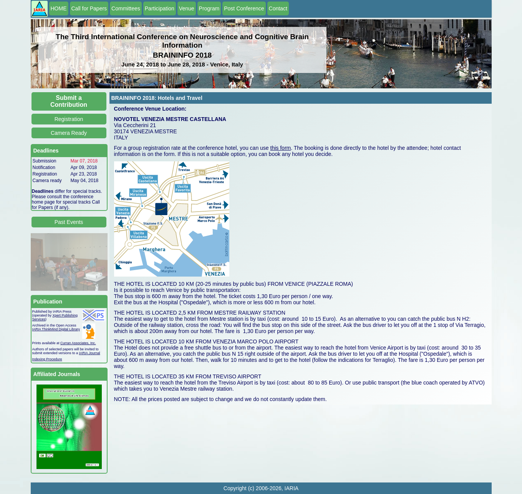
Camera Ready (69, 133)
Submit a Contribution (68, 101)
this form (280, 148)
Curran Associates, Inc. (78, 343)
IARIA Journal (89, 353)
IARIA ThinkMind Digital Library (56, 329)
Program (209, 8)
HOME (59, 8)
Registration (69, 119)
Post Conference (244, 8)
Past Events (69, 222)
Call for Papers (89, 8)
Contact (278, 8)
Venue (186, 8)
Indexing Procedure (47, 359)
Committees (125, 8)
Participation (159, 8)
